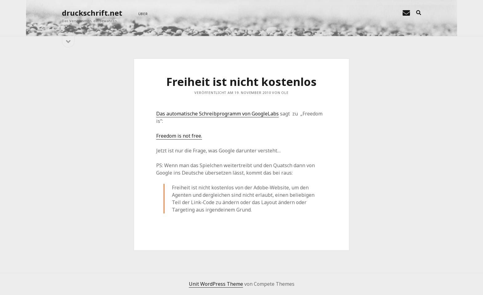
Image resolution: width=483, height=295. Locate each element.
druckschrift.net (92, 13)
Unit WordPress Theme (216, 284)
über (143, 13)
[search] (418, 12)
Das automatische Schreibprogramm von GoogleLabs (217, 113)
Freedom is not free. (179, 135)
